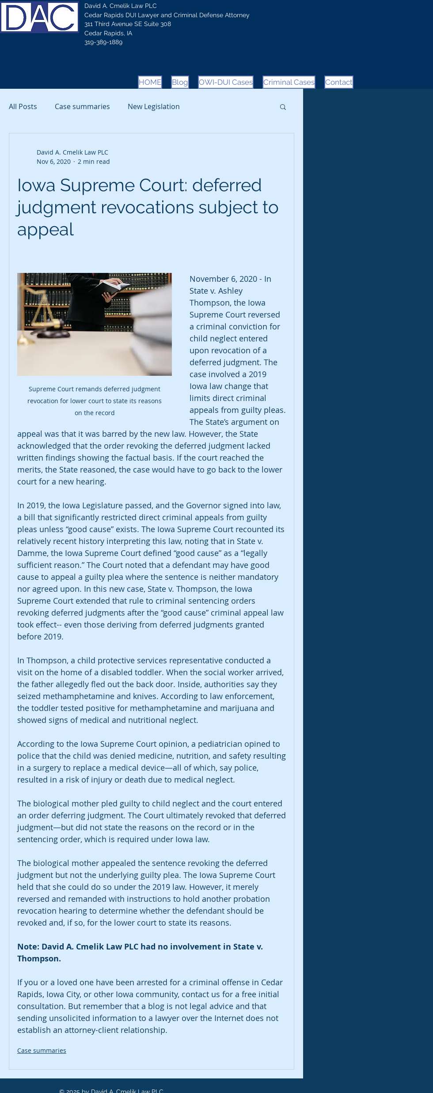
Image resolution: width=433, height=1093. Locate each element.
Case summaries (82, 106)
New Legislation (154, 106)
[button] (283, 106)
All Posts (23, 106)
